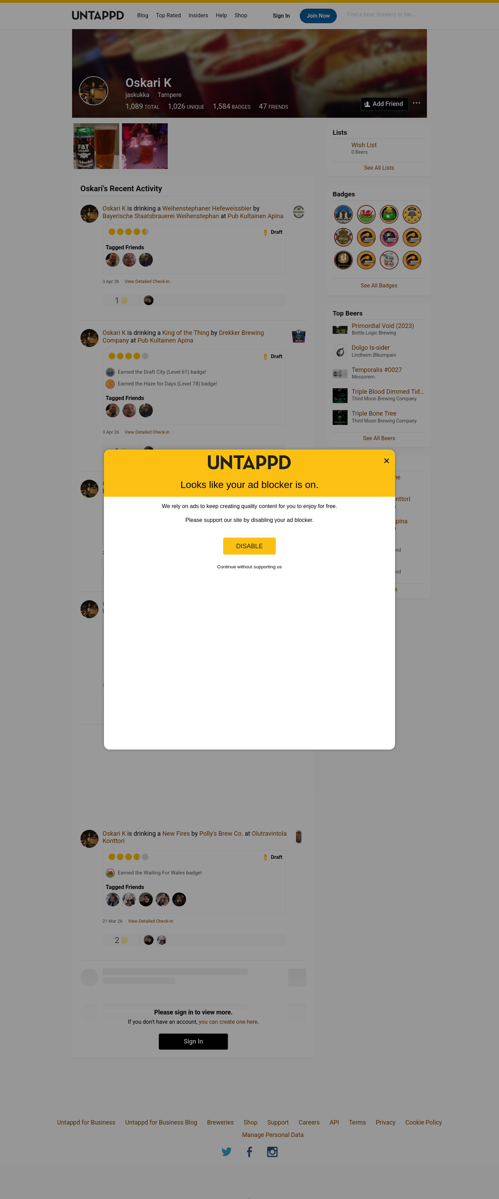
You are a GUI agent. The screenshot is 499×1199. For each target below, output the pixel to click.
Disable (249, 546)
